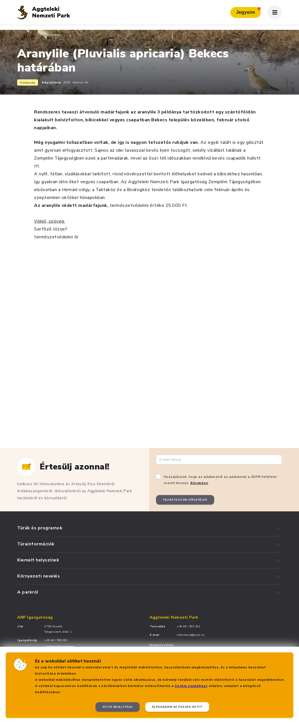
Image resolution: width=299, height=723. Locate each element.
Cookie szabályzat (191, 686)
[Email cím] (219, 459)
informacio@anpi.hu (191, 635)
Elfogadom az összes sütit (177, 707)
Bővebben (199, 483)
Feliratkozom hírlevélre (185, 500)
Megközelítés (162, 645)
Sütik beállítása (117, 707)
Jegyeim (248, 11)
